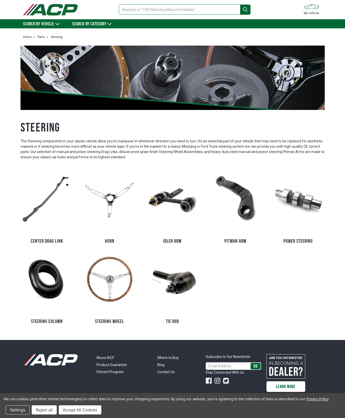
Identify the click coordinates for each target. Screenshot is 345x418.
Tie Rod (172, 321)
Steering (57, 37)
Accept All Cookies (80, 410)
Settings (17, 410)
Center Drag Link (47, 241)
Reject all (44, 410)
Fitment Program (110, 372)
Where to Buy (168, 358)
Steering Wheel (109, 321)
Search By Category (91, 23)
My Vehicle (311, 9)
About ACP (105, 358)
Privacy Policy (317, 398)
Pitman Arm (235, 241)
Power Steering (298, 241)
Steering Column (47, 321)
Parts (41, 37)
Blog (160, 365)
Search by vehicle (41, 23)
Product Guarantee (112, 365)
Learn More (286, 386)
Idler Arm (172, 241)
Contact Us (166, 372)
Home (27, 37)
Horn (109, 241)
